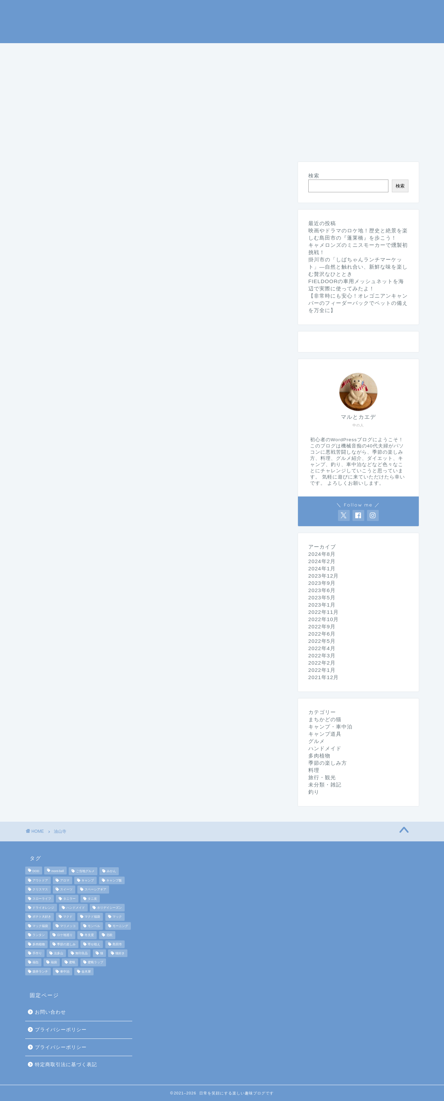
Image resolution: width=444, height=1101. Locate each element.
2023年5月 (322, 597)
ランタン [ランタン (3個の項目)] (38, 935)
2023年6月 (322, 590)
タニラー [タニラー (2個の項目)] (69, 898)
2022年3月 (322, 655)
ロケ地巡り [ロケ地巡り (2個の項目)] (65, 935)
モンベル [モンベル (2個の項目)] (94, 926)
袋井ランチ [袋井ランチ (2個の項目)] (40, 971)
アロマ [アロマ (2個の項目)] (64, 880)
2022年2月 (322, 663)
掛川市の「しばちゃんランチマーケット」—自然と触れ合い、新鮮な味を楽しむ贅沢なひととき (358, 267)
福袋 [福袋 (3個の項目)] (54, 962)
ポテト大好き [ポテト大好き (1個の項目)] (41, 917)
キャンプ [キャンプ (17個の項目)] (87, 880)
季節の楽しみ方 (261, 51)
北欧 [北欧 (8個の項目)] (109, 935)
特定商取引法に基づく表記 (66, 1064)
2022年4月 (322, 648)
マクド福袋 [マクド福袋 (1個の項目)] (92, 917)
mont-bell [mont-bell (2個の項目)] (57, 871)
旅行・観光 (381, 51)
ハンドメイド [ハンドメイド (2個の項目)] (75, 907)
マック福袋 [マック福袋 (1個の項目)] (40, 926)
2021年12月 (323, 677)
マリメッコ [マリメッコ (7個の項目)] (68, 926)
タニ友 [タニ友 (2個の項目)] (92, 898)
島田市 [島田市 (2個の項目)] (117, 944)
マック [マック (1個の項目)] (117, 917)
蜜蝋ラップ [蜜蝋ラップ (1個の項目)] (95, 962)
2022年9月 (322, 626)
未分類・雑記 (210, 67)
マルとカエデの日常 (222, 21)
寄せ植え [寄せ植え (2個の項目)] (94, 944)
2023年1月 (322, 605)
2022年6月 (322, 634)
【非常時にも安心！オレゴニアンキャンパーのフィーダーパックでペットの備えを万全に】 (358, 303)
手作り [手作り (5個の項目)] (37, 953)
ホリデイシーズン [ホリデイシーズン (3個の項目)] (109, 907)
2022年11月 (323, 612)
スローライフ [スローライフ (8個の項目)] (41, 898)
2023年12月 (323, 576)
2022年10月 (323, 619)
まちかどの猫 (52, 67)
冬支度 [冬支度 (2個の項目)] (89, 935)
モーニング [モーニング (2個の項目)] (120, 926)
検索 (313, 175)
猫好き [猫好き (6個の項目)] (120, 953)
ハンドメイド (155, 67)
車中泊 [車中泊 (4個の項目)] (64, 971)
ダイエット (103, 67)
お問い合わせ (50, 1012)
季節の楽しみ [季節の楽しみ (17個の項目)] (66, 944)
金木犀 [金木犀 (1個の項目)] (86, 971)
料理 (306, 51)
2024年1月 (322, 568)
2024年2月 (322, 561)
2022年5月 (322, 641)
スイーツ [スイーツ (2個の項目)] (66, 889)
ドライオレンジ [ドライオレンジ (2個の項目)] (43, 907)
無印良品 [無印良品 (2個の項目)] (81, 953)
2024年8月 (322, 554)
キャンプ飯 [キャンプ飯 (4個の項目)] (114, 880)
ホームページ (52, 51)
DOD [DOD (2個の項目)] (35, 871)
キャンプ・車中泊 (113, 51)
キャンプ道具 (174, 51)
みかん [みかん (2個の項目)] (111, 871)
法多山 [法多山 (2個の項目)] (58, 953)
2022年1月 (322, 670)
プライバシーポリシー (61, 1029)
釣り (216, 51)
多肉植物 (319, 756)
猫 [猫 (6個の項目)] (101, 953)
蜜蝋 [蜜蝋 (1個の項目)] (72, 962)
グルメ (339, 51)
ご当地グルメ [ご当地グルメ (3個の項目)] (85, 871)
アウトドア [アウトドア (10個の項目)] (40, 880)
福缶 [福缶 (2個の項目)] (35, 962)
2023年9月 (322, 583)
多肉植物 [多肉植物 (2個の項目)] (38, 944)
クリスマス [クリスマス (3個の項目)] (40, 889)
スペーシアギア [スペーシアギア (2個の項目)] (95, 889)
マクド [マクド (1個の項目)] (68, 917)
